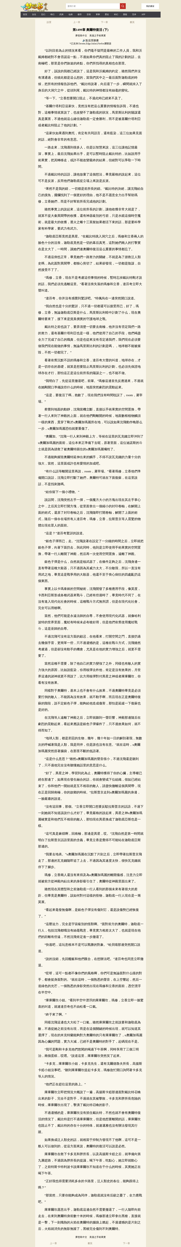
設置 (49, 22)
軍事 (98, 14)
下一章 (104, 22)
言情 (89, 14)
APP (143, 14)
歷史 (107, 14)
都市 (80, 14)
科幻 (116, 14)
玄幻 (43, 14)
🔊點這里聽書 (90, 40)
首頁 (25, 14)
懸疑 (125, 14)
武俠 (61, 14)
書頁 (132, 22)
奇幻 (52, 14)
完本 (134, 14)
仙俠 (71, 14)
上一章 (76, 22)
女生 (34, 14)
